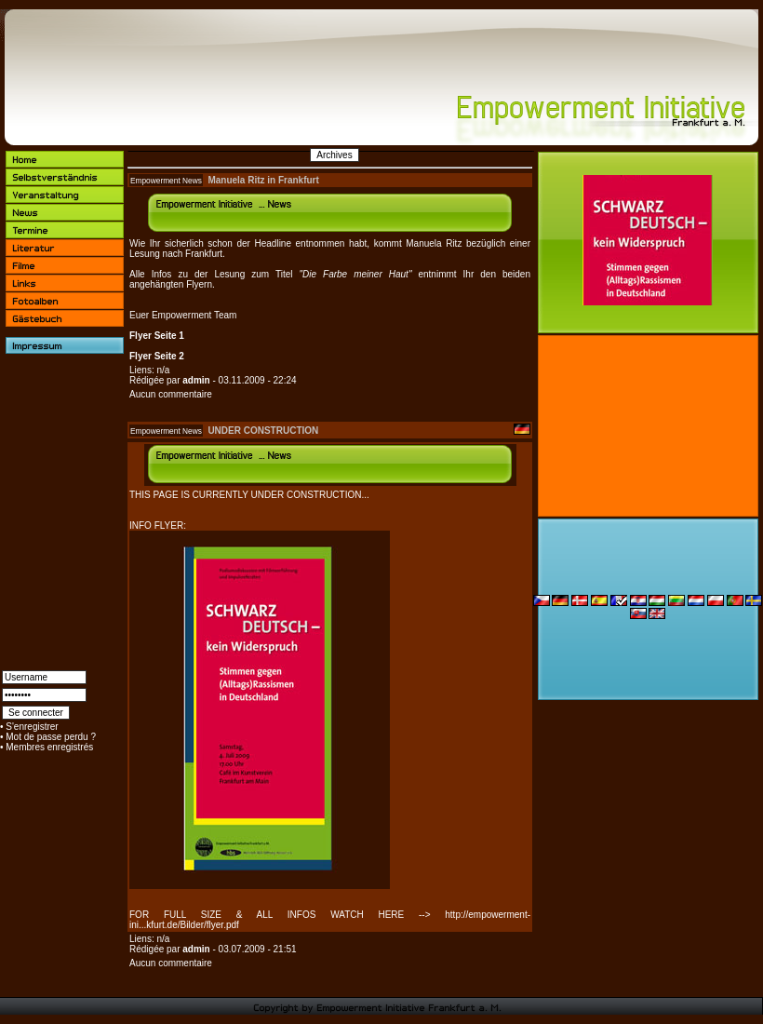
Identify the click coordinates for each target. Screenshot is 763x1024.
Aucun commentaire (170, 394)
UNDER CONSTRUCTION (262, 430)
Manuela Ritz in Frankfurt (262, 180)
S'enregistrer (32, 726)
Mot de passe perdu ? (51, 737)
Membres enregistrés (49, 747)
